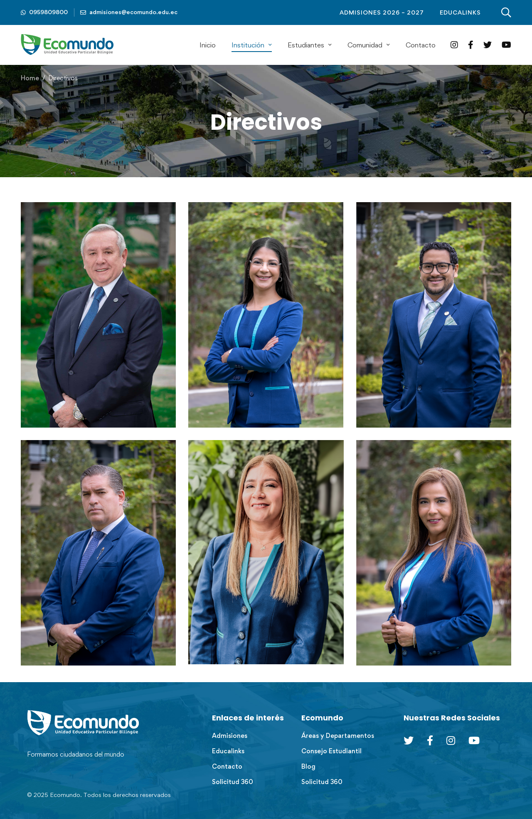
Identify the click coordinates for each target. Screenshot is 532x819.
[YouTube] (506, 44)
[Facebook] (471, 44)
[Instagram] (454, 44)
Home (30, 78)
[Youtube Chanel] (474, 740)
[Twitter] (487, 44)
